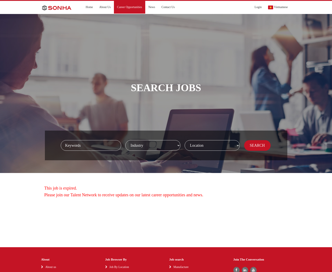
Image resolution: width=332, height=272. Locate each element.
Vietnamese (278, 7)
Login (258, 7)
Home (89, 7)
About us (50, 267)
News (151, 7)
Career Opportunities (129, 7)
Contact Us (168, 7)
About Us (105, 7)
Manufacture (181, 267)
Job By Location (119, 267)
